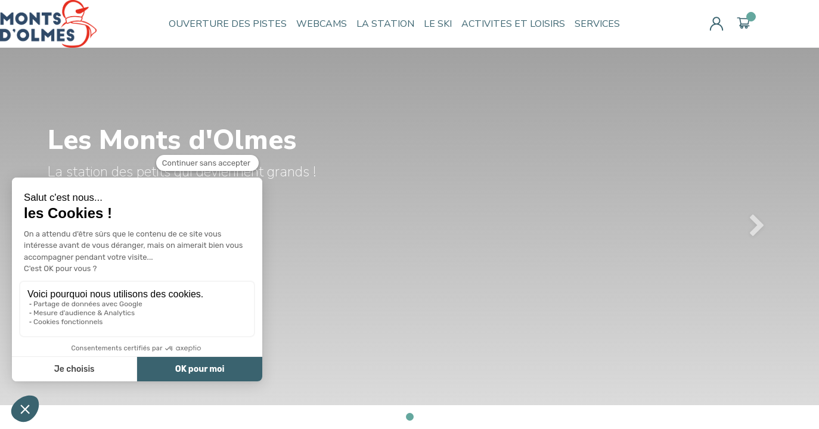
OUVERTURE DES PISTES (228, 23)
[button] (757, 226)
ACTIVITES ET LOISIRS (513, 23)
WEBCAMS (321, 23)
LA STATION (385, 23)
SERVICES (597, 23)
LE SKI (438, 23)
